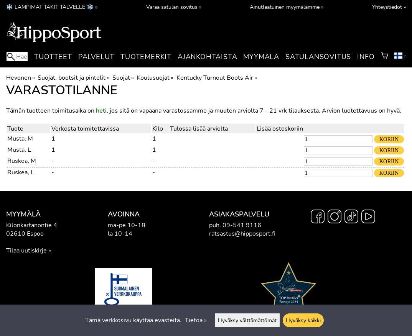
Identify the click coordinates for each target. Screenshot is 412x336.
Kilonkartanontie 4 (31, 225)
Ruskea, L (20, 172)
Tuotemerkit (145, 56)
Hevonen (20, 78)
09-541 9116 (241, 225)
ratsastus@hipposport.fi (242, 233)
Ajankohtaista (207, 56)
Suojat (123, 78)
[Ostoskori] (384, 56)
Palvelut (96, 56)
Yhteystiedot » (389, 7)
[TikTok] (351, 218)
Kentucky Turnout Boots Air (216, 78)
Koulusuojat (155, 78)
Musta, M (20, 138)
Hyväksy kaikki (303, 320)
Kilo (157, 129)
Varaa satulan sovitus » (173, 7)
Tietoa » (196, 320)
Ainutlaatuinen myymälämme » (286, 7)
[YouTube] (368, 218)
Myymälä (261, 56)
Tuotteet (53, 56)
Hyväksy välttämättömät (247, 320)
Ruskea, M (21, 161)
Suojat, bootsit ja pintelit (73, 78)
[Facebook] (318, 218)
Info (365, 56)
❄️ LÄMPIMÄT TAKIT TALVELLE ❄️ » (51, 7)
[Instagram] (334, 218)
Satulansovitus (318, 56)
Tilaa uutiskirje (26, 250)
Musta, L (19, 150)
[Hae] (17, 56)
